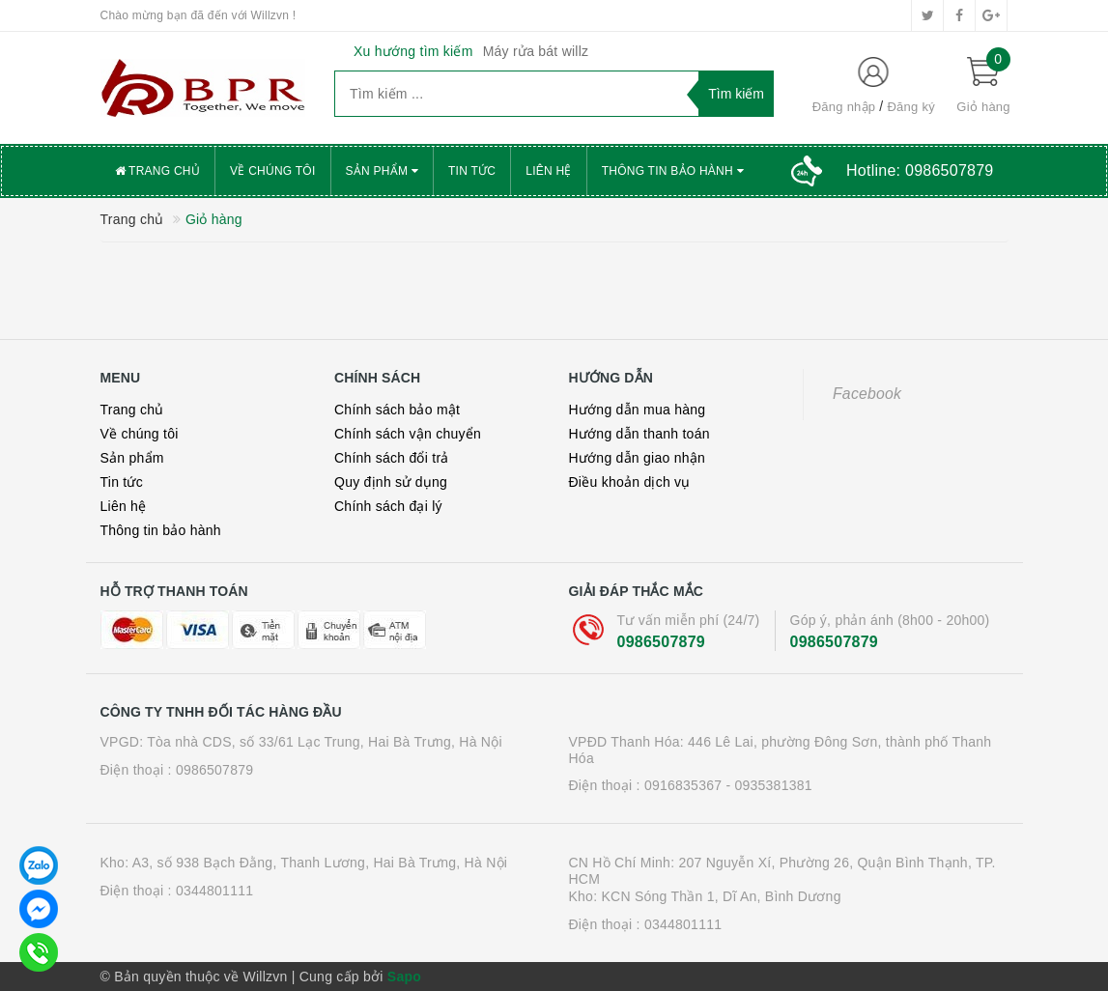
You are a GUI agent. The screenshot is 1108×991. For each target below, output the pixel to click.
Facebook (867, 393)
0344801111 (214, 890)
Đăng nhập (844, 106)
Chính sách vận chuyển (407, 433)
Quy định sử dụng (390, 482)
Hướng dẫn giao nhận (637, 458)
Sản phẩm (382, 171)
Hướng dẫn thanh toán (639, 433)
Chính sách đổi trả (391, 458)
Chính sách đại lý (388, 506)
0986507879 (661, 642)
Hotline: (919, 170)
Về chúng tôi (272, 171)
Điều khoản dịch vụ (630, 482)
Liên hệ (548, 171)
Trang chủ (158, 171)
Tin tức (472, 171)
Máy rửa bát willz (536, 51)
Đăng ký (910, 106)
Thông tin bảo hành (673, 171)
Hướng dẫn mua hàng (637, 409)
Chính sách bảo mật (397, 409)
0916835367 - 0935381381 (728, 785)
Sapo (404, 976)
